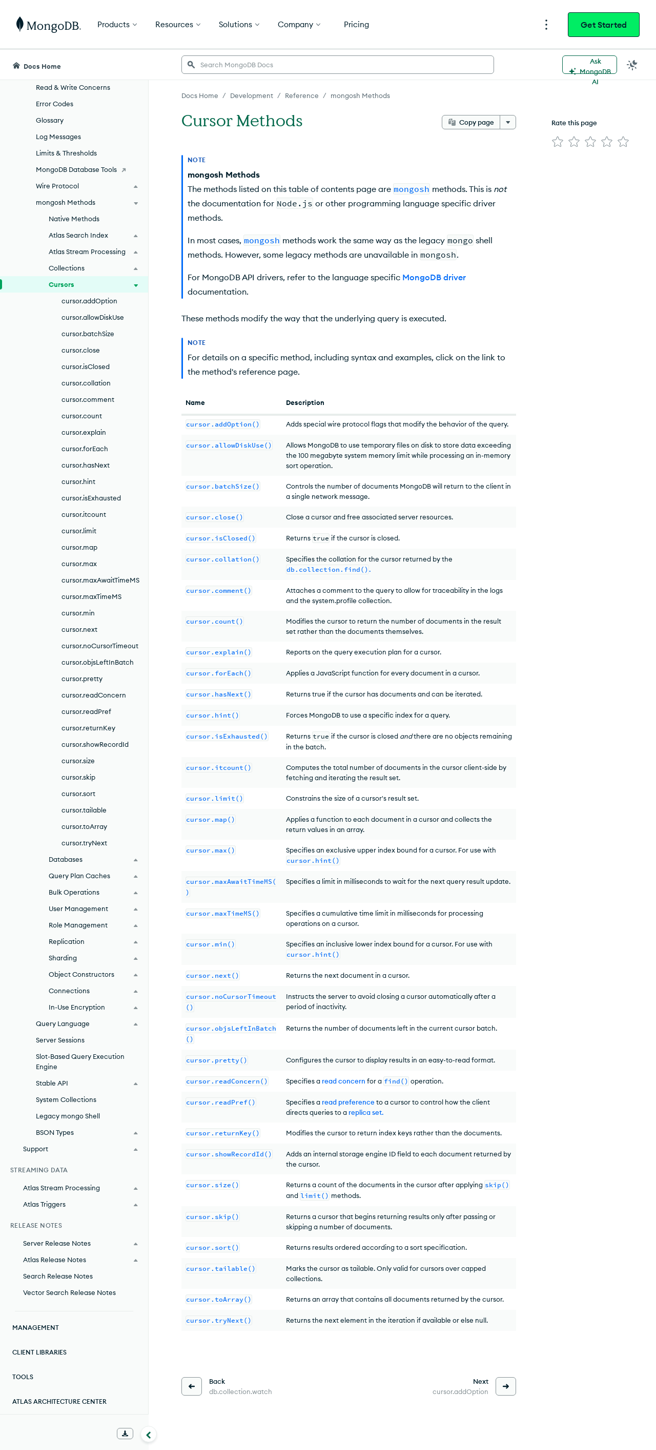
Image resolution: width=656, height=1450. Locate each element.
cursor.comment (87, 399)
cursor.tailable (84, 810)
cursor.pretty (81, 678)
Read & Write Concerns (73, 87)
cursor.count (81, 416)
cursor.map (79, 547)
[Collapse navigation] (148, 1434)
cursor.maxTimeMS (91, 596)
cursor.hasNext (85, 465)
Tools (22, 1377)
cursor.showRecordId (95, 744)
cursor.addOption (89, 301)
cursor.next (79, 629)
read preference (348, 1102)
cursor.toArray (84, 826)
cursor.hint (78, 481)
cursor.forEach (84, 448)
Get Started (604, 25)
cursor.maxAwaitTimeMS (100, 580)
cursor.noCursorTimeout (99, 646)
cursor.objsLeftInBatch (97, 662)
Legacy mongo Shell (68, 1116)
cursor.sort (78, 793)
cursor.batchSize (87, 334)
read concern (343, 1081)
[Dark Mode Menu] (632, 64)
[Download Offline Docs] (125, 1433)
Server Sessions (60, 1040)
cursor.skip (78, 777)
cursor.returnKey (88, 728)
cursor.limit (78, 531)
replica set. (365, 1112)
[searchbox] (337, 64)
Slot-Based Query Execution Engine (80, 1061)
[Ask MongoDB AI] (589, 64)
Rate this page (574, 123)
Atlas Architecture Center (59, 1401)
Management (35, 1327)
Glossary (50, 120)
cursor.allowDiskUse (92, 317)
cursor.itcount (83, 514)
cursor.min (78, 613)
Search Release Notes (58, 1276)
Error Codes (54, 104)
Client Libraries (39, 1352)
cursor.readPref (86, 711)
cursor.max (79, 563)
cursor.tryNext (84, 843)
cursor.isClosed (85, 366)
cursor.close (80, 350)
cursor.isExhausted (91, 498)
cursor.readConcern (93, 695)
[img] (557, 142)
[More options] (508, 122)
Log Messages (58, 136)
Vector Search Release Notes (69, 1292)
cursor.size (78, 761)
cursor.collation (86, 383)
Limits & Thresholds (66, 153)
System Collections (66, 1099)
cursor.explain (83, 432)
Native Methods (74, 219)
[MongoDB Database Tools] (74, 169)
